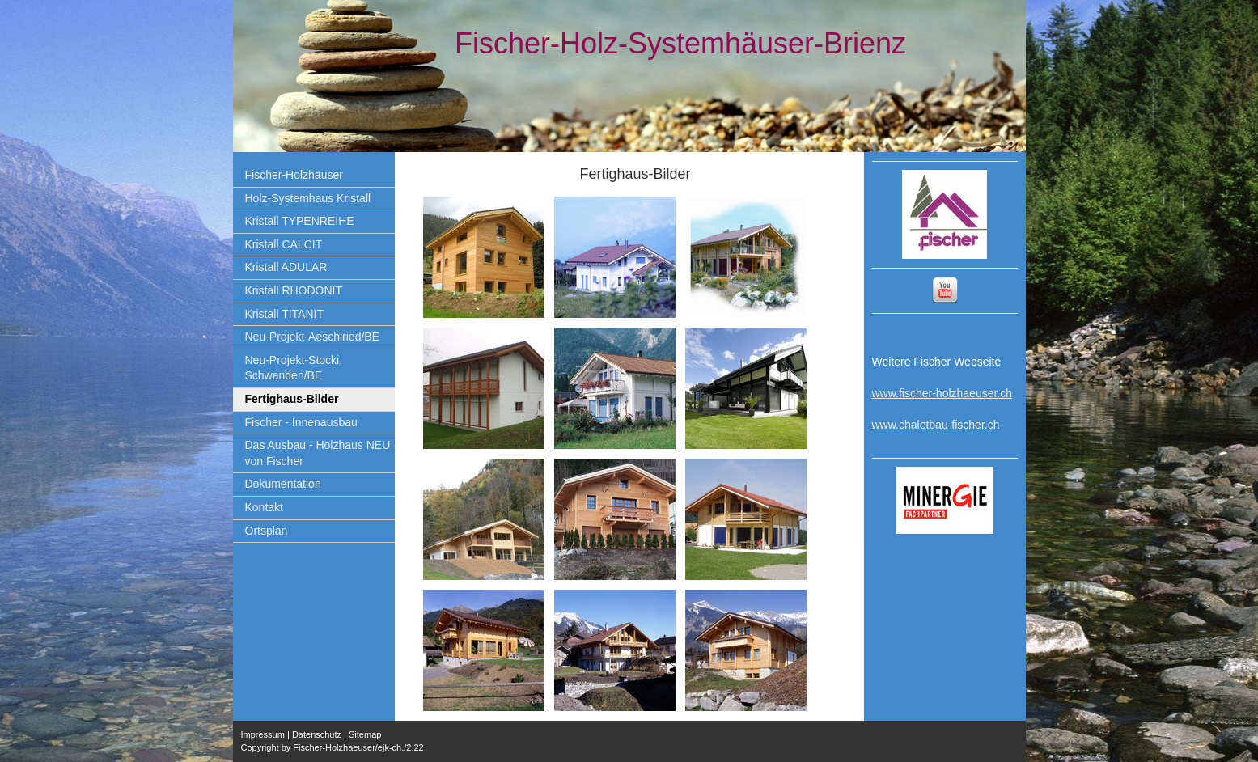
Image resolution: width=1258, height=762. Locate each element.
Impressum (263, 734)
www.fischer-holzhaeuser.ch (942, 393)
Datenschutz (316, 734)
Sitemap (365, 734)
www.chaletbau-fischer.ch (936, 424)
